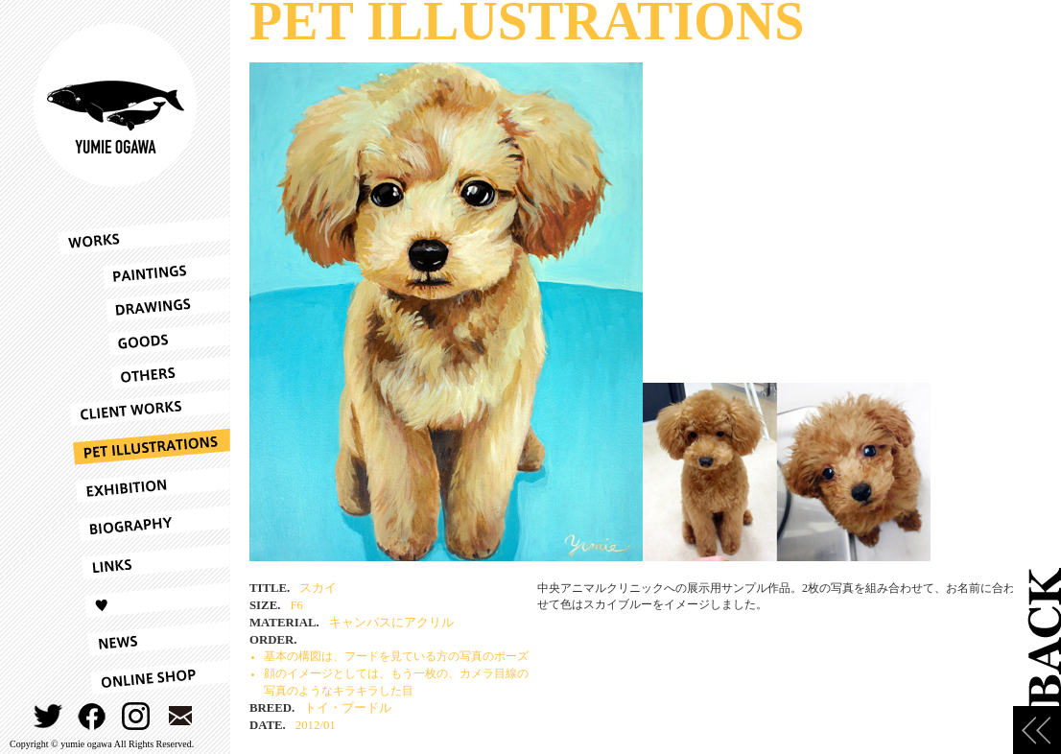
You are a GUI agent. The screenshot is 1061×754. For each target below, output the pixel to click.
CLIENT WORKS (144, 408)
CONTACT (181, 716)
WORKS (144, 236)
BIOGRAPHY (144, 524)
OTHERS (144, 372)
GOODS (144, 339)
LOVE (144, 600)
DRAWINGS (144, 305)
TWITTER (48, 716)
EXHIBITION (144, 485)
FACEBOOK (92, 716)
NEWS (144, 639)
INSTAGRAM (137, 716)
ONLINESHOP (144, 677)
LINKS (144, 562)
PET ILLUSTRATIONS (144, 447)
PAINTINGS (144, 272)
